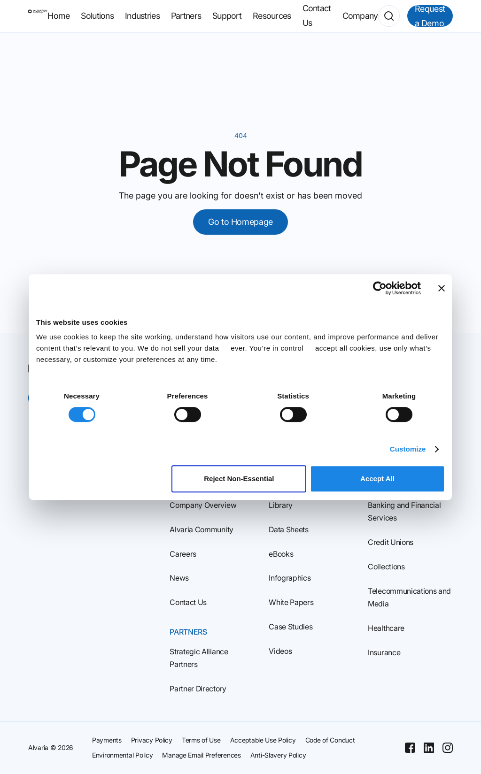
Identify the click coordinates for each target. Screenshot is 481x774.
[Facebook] (410, 748)
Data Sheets (288, 529)
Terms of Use (201, 740)
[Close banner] (441, 288)
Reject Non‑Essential (239, 479)
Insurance (384, 652)
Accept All (377, 479)
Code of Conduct (330, 740)
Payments (107, 740)
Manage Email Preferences (201, 755)
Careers (183, 554)
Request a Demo (430, 16)
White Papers (291, 602)
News (179, 577)
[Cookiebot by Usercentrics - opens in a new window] (380, 288)
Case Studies (290, 626)
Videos (280, 651)
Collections (386, 566)
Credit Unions (390, 542)
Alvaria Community (201, 529)
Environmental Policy (122, 755)
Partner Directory (198, 688)
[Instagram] (447, 748)
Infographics (289, 577)
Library (281, 505)
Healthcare (386, 628)
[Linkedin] (429, 748)
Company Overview (203, 505)
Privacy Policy (151, 740)
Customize (408, 449)
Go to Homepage (240, 222)
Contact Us (188, 602)
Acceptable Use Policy (263, 740)
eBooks (281, 554)
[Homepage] (37, 16)
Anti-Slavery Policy (278, 755)
